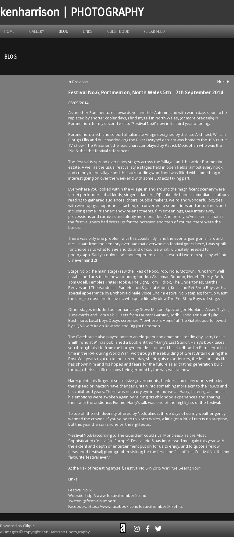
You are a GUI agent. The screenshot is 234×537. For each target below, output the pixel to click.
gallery (36, 31)
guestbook (118, 31)
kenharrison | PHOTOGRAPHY (72, 12)
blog (63, 31)
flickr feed (154, 31)
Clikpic (28, 525)
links (88, 31)
